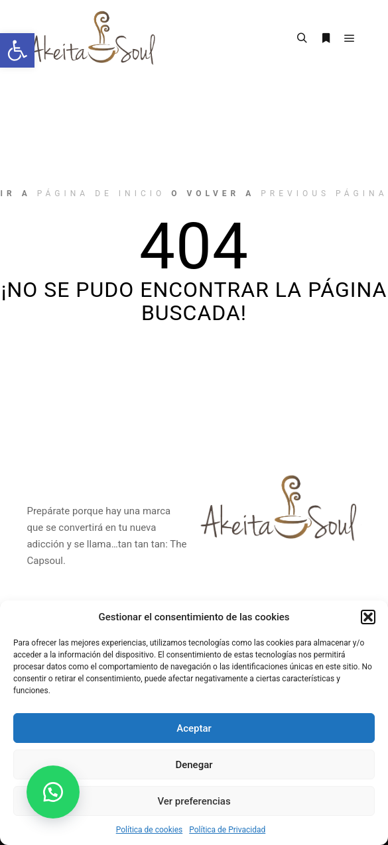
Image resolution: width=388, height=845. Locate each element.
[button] (17, 50)
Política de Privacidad (227, 829)
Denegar (193, 765)
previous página (324, 193)
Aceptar (194, 728)
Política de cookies (149, 829)
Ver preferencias (193, 801)
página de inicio (101, 193)
